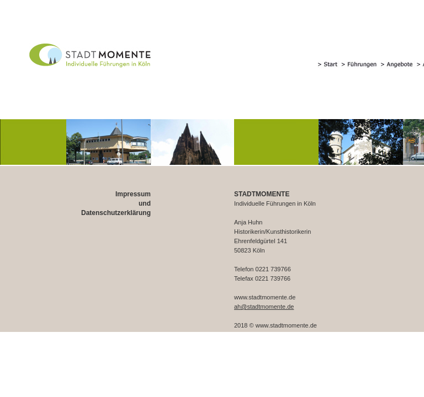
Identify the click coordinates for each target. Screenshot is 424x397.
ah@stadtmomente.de (264, 306)
